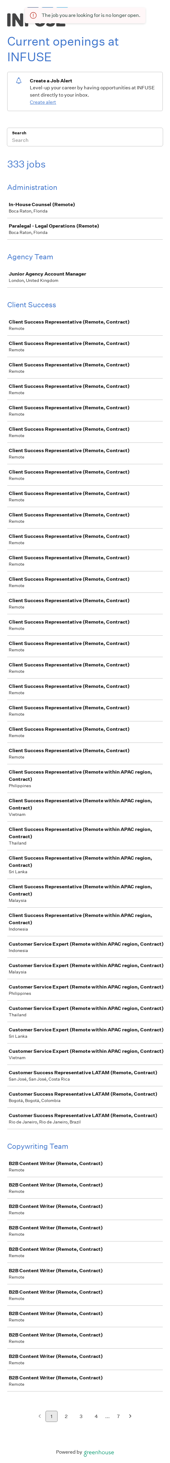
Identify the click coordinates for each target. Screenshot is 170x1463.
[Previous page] (40, 1416)
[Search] (85, 141)
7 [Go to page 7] (118, 1416)
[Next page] (130, 1416)
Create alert (43, 102)
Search (19, 133)
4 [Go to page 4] (96, 1416)
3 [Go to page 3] (81, 1416)
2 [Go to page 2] (66, 1416)
